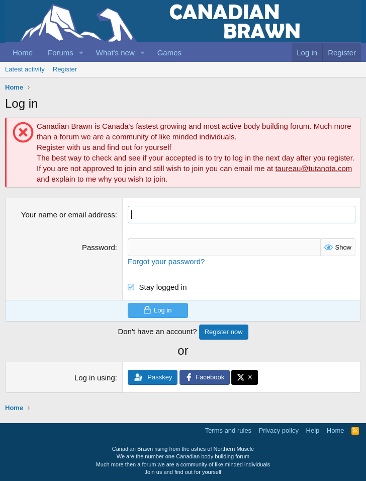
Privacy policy (279, 430)
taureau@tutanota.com (313, 168)
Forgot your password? (166, 261)
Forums (60, 52)
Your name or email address (68, 214)
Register (65, 69)
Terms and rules (228, 430)
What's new (115, 52)
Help (313, 430)
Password (98, 247)
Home (23, 52)
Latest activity (25, 69)
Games (169, 52)
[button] (81, 52)
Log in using (94, 377)
